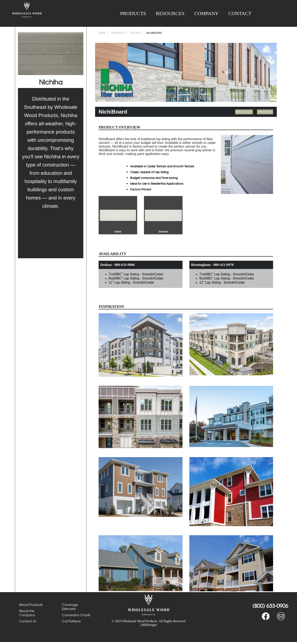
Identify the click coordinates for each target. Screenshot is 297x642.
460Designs (149, 625)
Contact (240, 13)
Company (206, 13)
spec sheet (244, 111)
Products (133, 13)
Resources (170, 13)
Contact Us (27, 621)
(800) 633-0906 (270, 605)
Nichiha (136, 33)
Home (102, 33)
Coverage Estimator (70, 607)
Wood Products (30, 605)
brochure (265, 111)
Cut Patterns (71, 621)
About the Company (27, 613)
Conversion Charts (76, 615)
